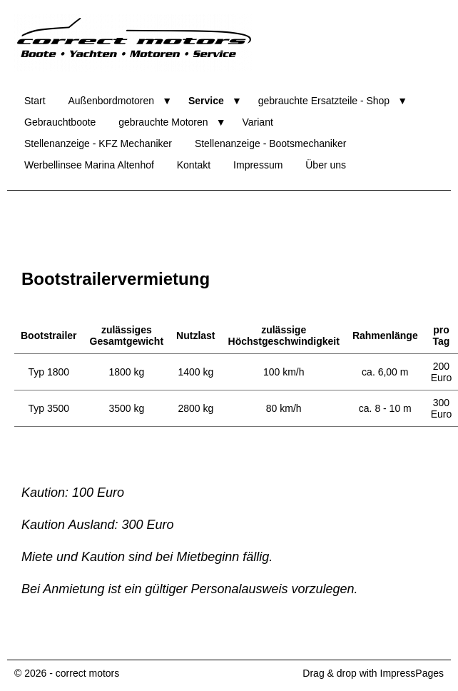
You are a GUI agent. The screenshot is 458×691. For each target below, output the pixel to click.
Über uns (325, 165)
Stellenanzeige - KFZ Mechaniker (98, 143)
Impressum (258, 165)
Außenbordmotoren (111, 100)
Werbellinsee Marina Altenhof (89, 165)
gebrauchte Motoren (163, 122)
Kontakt (193, 165)
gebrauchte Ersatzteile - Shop (324, 100)
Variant (258, 122)
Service (206, 100)
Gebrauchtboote (60, 122)
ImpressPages (412, 673)
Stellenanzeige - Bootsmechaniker (270, 143)
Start (35, 100)
